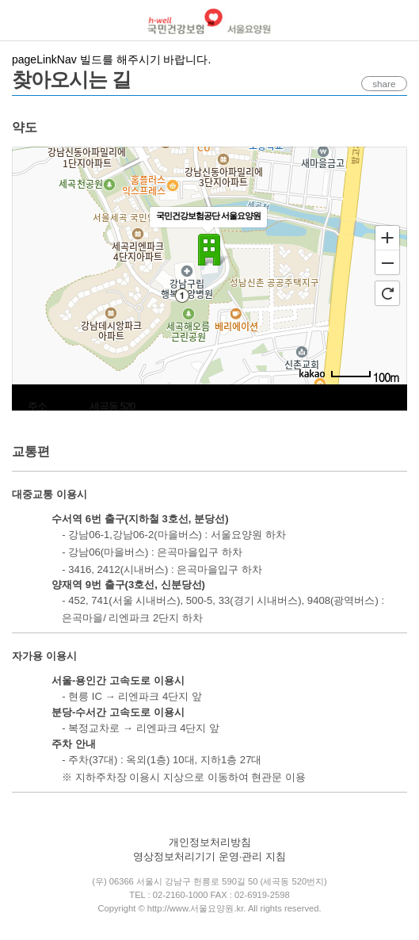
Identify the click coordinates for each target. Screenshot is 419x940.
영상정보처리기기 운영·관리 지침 (209, 856)
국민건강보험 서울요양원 (209, 21)
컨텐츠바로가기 (0, 0)
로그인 (400, 21)
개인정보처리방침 (210, 842)
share (379, 84)
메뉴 (20, 20)
